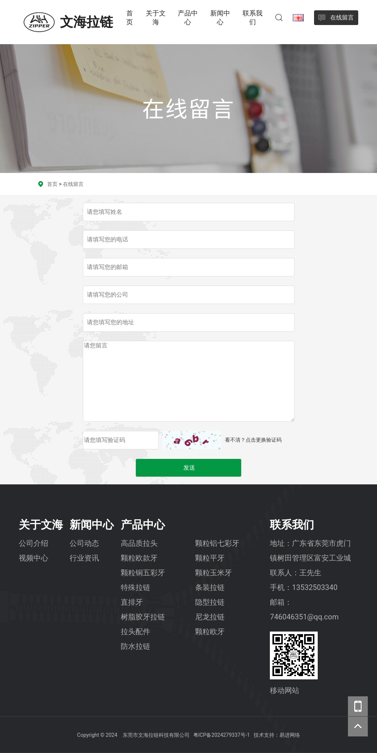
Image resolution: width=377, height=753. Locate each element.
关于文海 (156, 17)
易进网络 (289, 735)
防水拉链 (135, 646)
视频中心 (33, 558)
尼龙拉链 (210, 616)
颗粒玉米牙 (213, 572)
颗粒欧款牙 (139, 558)
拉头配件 (135, 631)
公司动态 (84, 543)
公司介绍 (33, 543)
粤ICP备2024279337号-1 (221, 735)
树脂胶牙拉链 (143, 616)
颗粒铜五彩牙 (143, 572)
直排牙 (132, 602)
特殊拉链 (135, 587)
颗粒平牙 (210, 558)
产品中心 (188, 17)
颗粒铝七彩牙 (217, 543)
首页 (129, 17)
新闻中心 (220, 17)
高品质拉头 (139, 543)
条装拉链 (210, 587)
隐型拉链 (210, 602)
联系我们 (253, 17)
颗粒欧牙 (210, 631)
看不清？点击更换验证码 (253, 440)
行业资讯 (84, 558)
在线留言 (73, 184)
